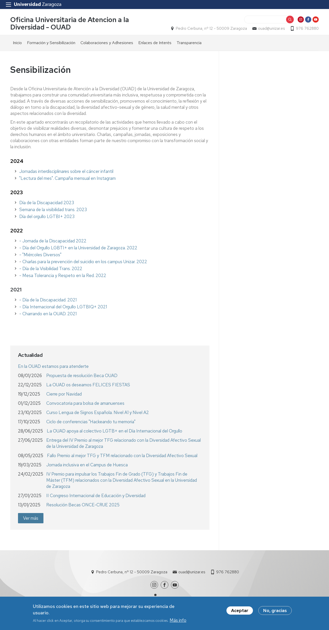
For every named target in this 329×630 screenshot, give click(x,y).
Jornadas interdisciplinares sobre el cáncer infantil (66, 171)
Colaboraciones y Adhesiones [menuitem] (106, 42)
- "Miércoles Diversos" (40, 255)
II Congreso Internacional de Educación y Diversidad (95, 495)
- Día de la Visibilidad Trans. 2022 (50, 268)
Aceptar (239, 611)
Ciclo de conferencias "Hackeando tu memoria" (90, 422)
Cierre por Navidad (64, 394)
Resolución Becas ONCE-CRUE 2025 (83, 505)
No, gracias (275, 611)
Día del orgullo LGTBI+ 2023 (47, 216)
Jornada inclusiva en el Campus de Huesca (87, 465)
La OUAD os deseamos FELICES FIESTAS (88, 385)
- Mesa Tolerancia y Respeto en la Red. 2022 (62, 275)
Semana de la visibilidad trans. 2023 (53, 209)
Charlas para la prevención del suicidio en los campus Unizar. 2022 (84, 261)
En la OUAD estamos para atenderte (53, 366)
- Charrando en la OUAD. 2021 (48, 314)
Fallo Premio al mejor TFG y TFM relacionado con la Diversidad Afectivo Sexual (122, 455)
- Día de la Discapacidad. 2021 (48, 300)
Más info (178, 621)
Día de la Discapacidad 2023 (46, 202)
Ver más (30, 518)
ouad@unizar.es (271, 28)
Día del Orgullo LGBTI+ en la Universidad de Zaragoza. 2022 (79, 248)
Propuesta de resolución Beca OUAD (81, 375)
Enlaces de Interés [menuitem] (154, 42)
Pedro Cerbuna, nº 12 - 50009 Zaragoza (211, 28)
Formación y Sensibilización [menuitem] (51, 42)
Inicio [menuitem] (17, 42)
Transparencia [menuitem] (189, 42)
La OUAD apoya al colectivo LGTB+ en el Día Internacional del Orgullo (114, 431)
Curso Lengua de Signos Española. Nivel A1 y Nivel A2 (97, 412)
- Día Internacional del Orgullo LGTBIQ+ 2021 (63, 307)
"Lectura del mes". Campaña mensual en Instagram (67, 178)
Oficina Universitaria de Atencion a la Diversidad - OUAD (69, 23)
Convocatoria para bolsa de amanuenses (85, 403)
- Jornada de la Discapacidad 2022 (52, 241)
